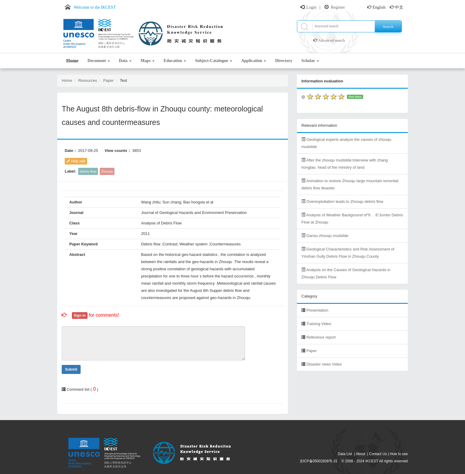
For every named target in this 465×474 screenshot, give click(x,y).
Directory (283, 60)
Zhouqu (107, 171)
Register (338, 7)
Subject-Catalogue (213, 60)
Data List (345, 454)
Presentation (317, 310)
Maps (148, 60)
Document (98, 60)
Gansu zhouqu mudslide (324, 235)
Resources (87, 80)
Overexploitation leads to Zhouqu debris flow (342, 201)
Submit (71, 369)
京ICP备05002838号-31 (319, 461)
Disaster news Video (324, 364)
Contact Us (378, 454)
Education (175, 60)
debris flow (88, 171)
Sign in (80, 315)
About (360, 454)
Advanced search (331, 40)
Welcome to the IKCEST (95, 7)
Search (388, 26)
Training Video (318, 323)
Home (72, 60)
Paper (108, 80)
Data (125, 60)
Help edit (76, 161)
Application (253, 60)
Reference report (321, 337)
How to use (399, 454)
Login (311, 7)
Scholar (310, 60)
